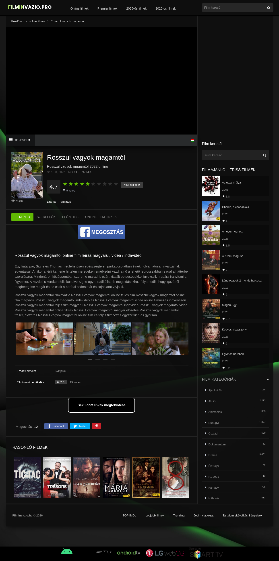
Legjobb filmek (154, 515)
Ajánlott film (216, 390)
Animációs (215, 412)
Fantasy (214, 487)
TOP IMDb (129, 515)
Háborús (214, 498)
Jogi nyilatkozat (204, 515)
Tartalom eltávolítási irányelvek (242, 515)
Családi (213, 433)
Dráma (51, 201)
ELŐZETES (70, 217)
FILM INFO (22, 217)
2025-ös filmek (136, 8)
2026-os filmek (165, 8)
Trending (179, 515)
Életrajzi (214, 466)
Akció (212, 401)
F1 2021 (214, 476)
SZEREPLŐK (46, 217)
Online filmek (79, 8)
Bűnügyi (214, 422)
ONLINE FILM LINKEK (101, 217)
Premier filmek (107, 8)
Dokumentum (217, 444)
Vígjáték (65, 201)
